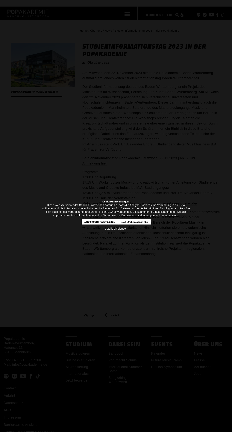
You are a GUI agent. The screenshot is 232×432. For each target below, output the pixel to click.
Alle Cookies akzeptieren (99, 222)
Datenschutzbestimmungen (138, 215)
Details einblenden (116, 228)
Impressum (171, 215)
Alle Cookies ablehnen (134, 222)
